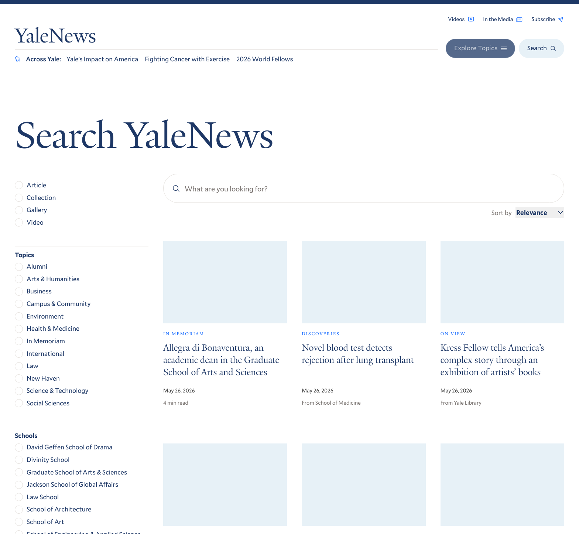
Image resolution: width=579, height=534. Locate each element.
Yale (458, 507)
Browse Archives (470, 405)
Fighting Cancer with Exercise (187, 58)
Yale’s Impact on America (102, 58)
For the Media (465, 425)
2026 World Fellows (264, 58)
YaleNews (55, 37)
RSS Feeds (460, 415)
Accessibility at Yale (469, 453)
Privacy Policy (462, 464)
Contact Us (462, 435)
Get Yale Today (480, 358)
